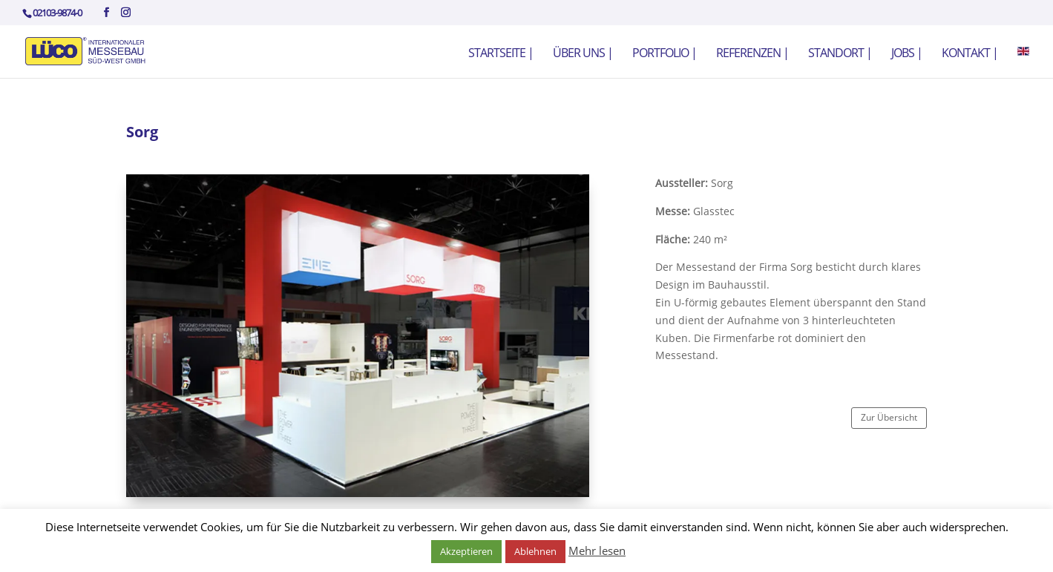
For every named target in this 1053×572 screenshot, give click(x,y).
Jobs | (906, 54)
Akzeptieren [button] (466, 551)
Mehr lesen (597, 550)
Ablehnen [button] (535, 551)
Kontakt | (970, 54)
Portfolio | (664, 54)
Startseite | (501, 54)
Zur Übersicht (889, 417)
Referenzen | (752, 54)
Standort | (840, 54)
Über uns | (583, 54)
